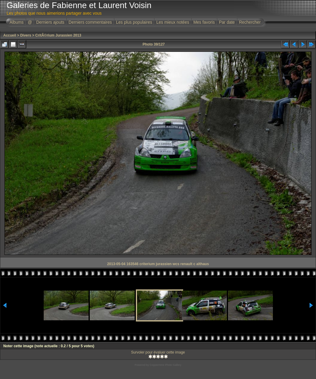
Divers (25, 35)
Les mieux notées (172, 22)
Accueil (9, 35)
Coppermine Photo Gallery (165, 364)
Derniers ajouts (50, 22)
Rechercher (250, 22)
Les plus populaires (134, 22)
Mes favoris (204, 22)
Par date (227, 22)
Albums (17, 22)
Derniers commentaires (90, 22)
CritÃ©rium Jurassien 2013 (58, 35)
